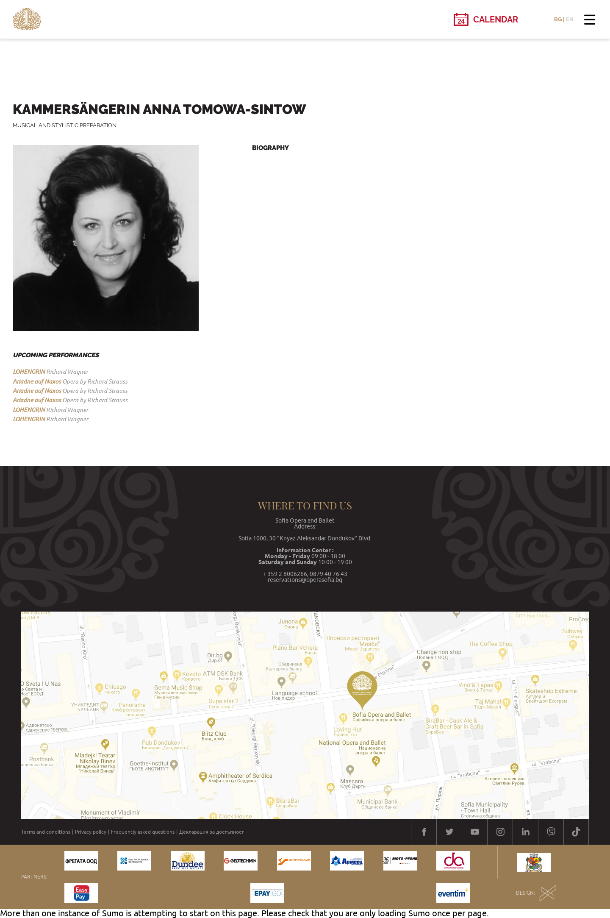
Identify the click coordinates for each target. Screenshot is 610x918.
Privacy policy (90, 832)
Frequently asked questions (143, 832)
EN (570, 19)
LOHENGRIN (29, 371)
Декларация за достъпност (211, 832)
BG (558, 19)
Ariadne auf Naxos (37, 381)
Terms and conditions (45, 832)
